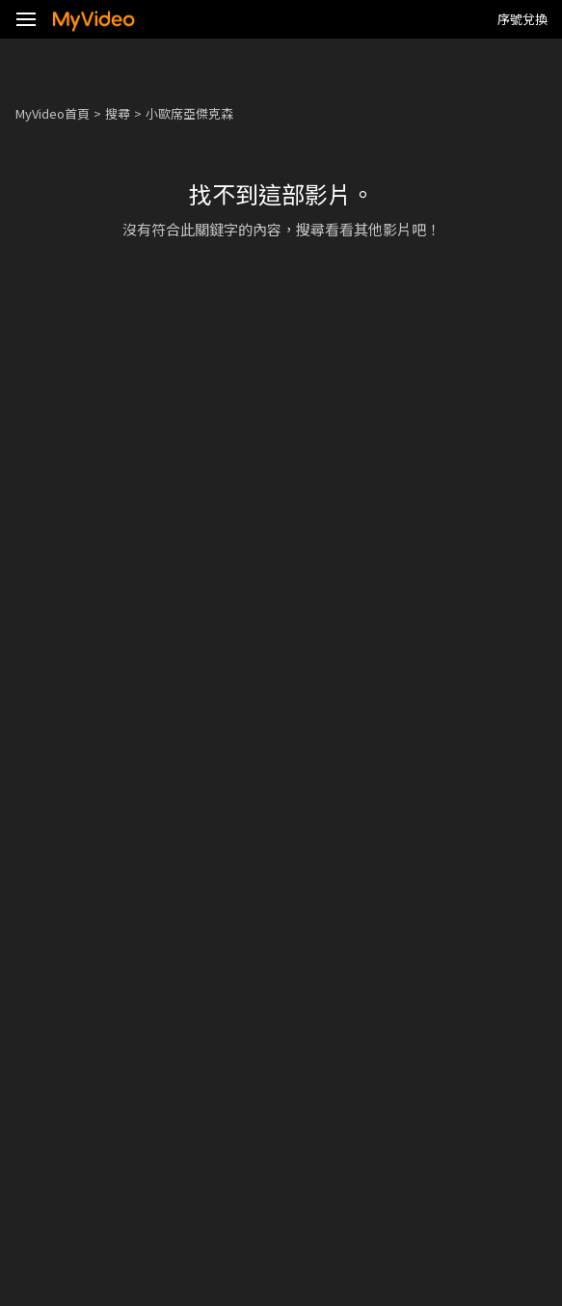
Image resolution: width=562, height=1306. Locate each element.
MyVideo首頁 (52, 113)
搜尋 (117, 113)
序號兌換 (522, 19)
